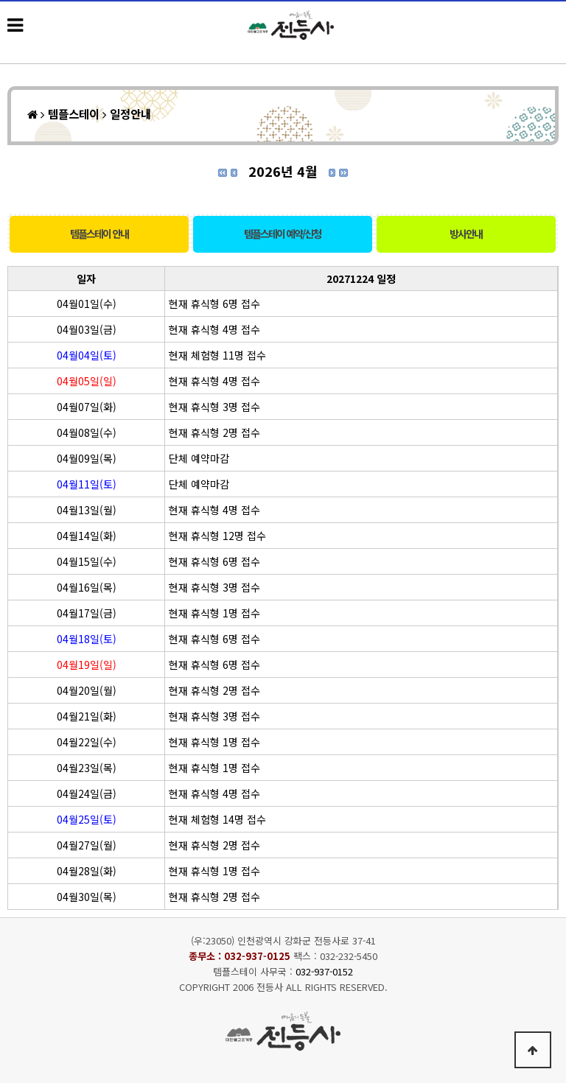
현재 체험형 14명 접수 (217, 819)
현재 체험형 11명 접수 (217, 355)
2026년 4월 (283, 170)
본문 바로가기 (0, 0)
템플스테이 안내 (99, 233)
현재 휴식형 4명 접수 (214, 329)
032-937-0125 (257, 956)
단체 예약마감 (199, 458)
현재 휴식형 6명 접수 (214, 303)
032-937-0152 (324, 971)
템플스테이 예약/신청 (282, 233)
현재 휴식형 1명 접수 (214, 613)
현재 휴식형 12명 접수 (217, 535)
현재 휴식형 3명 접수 (214, 406)
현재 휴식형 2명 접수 (214, 432)
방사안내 (466, 233)
